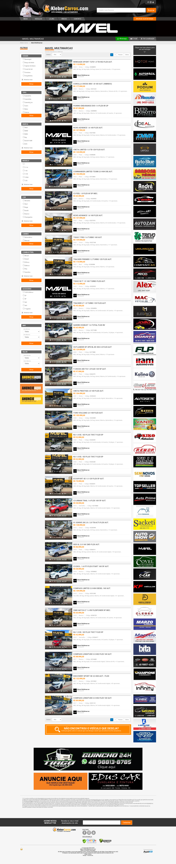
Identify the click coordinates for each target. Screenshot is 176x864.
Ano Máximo (27, 334)
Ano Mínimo (27, 329)
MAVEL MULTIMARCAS (32, 39)
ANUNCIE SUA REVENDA (144, 19)
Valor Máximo (27, 361)
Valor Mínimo (27, 355)
